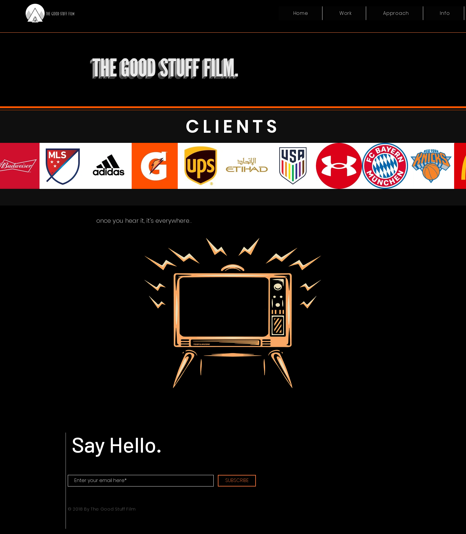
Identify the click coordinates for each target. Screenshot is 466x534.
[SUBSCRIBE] (237, 480)
